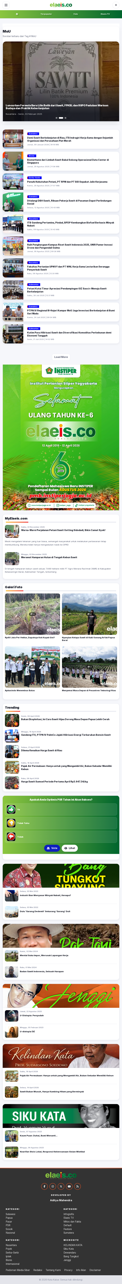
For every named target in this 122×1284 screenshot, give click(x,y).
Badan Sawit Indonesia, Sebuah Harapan (42, 971)
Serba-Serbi (12, 1252)
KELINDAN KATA (73, 1245)
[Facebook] (44, 1186)
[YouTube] (69, 1186)
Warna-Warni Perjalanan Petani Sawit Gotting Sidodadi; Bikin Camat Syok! (63, 530)
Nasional (10, 1232)
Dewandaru (70, 1252)
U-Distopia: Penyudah (32, 1015)
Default (67, 1225)
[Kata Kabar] (61, 5)
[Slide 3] (65, 118)
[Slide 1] (57, 118)
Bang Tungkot (71, 1256)
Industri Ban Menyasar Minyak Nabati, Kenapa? (45, 895)
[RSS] (77, 1186)
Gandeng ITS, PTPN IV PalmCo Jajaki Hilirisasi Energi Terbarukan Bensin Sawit (66, 734)
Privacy (68, 1270)
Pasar (9, 1221)
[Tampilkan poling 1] (57, 856)
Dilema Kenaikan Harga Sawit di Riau (41, 750)
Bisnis (9, 1260)
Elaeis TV (105, 14)
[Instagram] (52, 1186)
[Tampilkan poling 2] (61, 856)
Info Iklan (81, 1270)
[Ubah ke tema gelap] (115, 5)
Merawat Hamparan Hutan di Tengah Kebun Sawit (49, 557)
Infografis (69, 1214)
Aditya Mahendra (61, 1200)
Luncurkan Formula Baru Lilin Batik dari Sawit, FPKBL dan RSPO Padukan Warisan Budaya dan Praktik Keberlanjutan (57, 107)
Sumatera (69, 1232)
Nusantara (11, 1245)
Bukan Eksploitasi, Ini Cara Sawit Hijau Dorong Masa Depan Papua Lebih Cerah (65, 719)
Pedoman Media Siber (18, 1270)
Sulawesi (10, 1214)
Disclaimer (95, 1270)
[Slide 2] (61, 118)
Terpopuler (46, 14)
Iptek (8, 1256)
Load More (61, 357)
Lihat (69, 848)
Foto (76, 14)
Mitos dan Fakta (72, 1221)
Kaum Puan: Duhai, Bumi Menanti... (39, 1135)
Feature (68, 1229)
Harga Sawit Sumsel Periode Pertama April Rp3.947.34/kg (54, 781)
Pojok (9, 1248)
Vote (52, 848)
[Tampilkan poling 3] (65, 856)
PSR (8, 1225)
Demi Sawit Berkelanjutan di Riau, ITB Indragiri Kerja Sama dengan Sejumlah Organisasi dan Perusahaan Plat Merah (70, 139)
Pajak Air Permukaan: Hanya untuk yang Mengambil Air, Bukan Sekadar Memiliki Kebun (67, 1075)
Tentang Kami (53, 1270)
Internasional (12, 1263)
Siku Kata (69, 1248)
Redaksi (37, 1270)
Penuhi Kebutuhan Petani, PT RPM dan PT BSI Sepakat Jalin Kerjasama (67, 181)
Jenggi (67, 1260)
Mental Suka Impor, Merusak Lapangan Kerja (44, 955)
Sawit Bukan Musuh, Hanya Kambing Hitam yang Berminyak (52, 1091)
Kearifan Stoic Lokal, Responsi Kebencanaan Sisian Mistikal (52, 1151)
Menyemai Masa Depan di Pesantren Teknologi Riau (89, 690)
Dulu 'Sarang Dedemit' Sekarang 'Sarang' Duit (45, 911)
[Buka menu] (6, 5)
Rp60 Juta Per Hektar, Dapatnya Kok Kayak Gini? (30, 637)
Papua (9, 1217)
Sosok (9, 1229)
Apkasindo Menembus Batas (20, 690)
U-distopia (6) (27, 1031)
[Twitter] (61, 1186)
